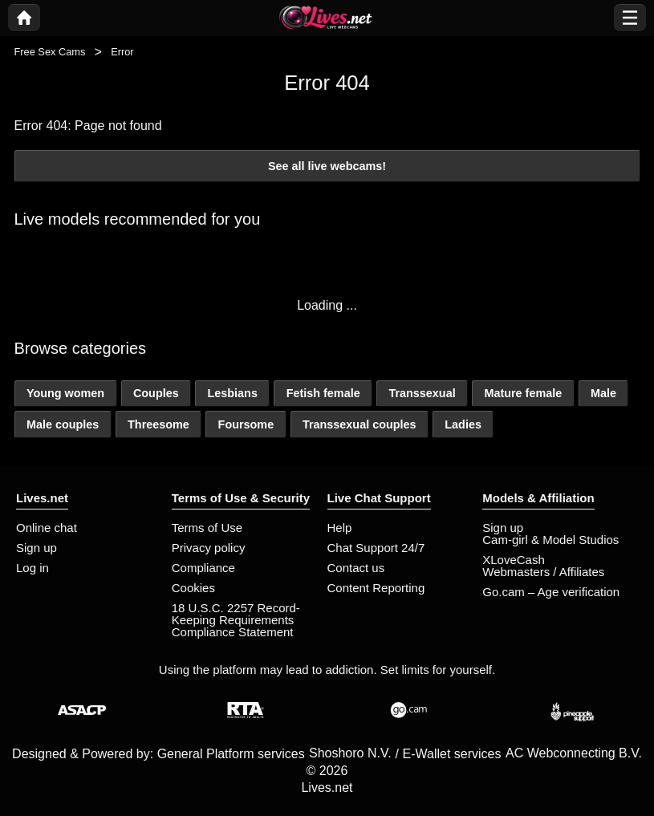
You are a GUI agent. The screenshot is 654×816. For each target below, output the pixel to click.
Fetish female (323, 393)
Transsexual (421, 393)
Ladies (463, 424)
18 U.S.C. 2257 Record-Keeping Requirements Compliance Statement (236, 620)
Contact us (356, 567)
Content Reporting (376, 588)
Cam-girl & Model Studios (550, 539)
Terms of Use (207, 527)
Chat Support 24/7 (376, 547)
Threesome (158, 424)
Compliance (203, 567)
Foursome (246, 424)
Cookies (193, 588)
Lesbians (233, 393)
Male (603, 393)
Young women (65, 393)
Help (339, 527)
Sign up (36, 547)
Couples (156, 393)
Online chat (46, 527)
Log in (32, 567)
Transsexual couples (359, 424)
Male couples (62, 424)
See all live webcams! (327, 166)
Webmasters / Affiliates (543, 572)
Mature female (523, 393)
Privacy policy (209, 547)
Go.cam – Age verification (550, 592)
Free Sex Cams (50, 52)
